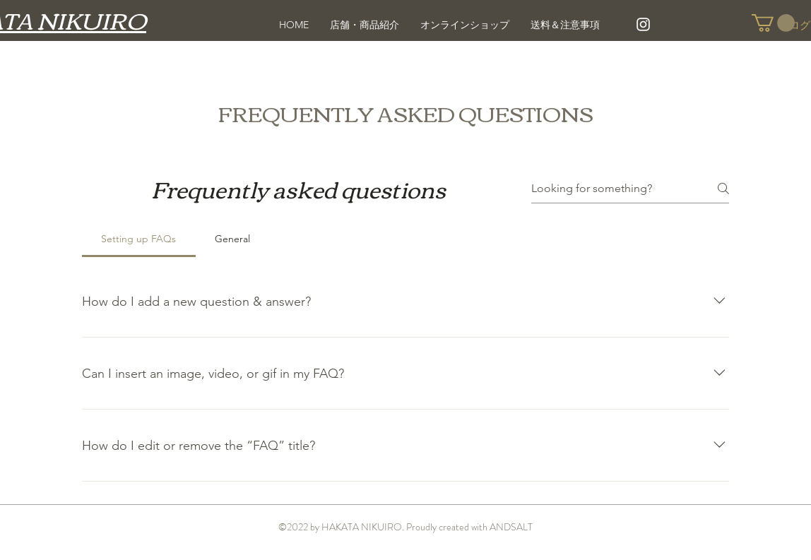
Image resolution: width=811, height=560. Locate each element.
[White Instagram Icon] (643, 24)
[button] (773, 23)
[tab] (139, 238)
